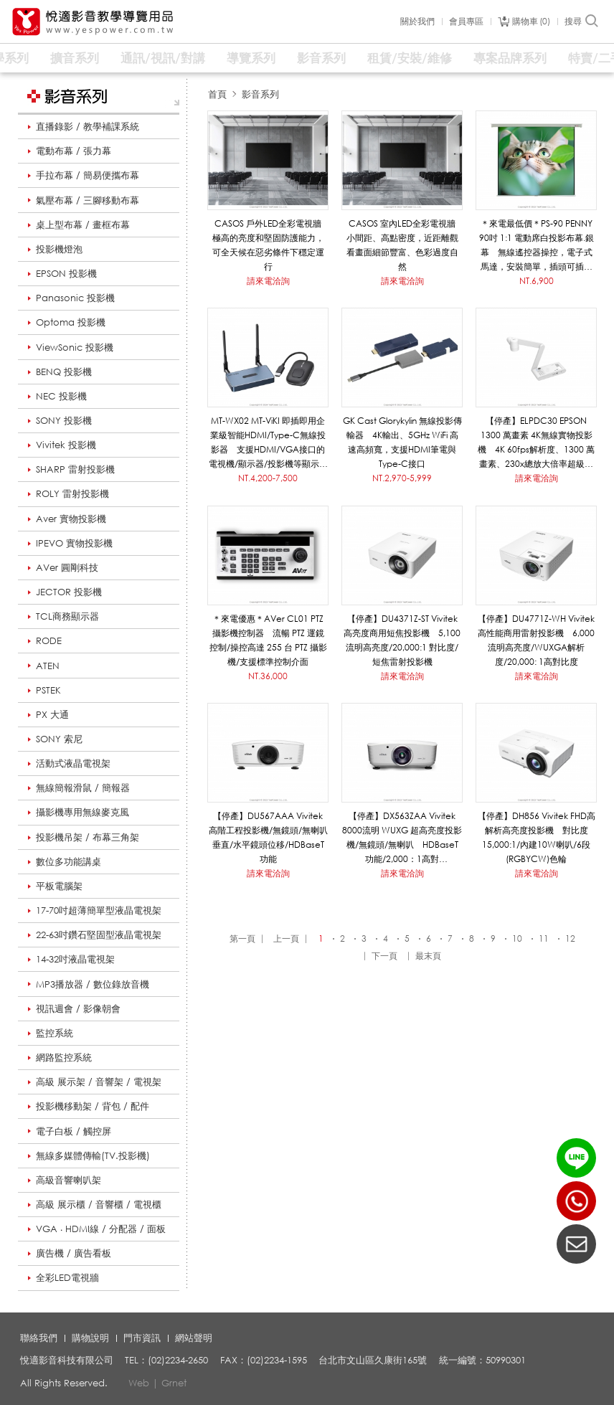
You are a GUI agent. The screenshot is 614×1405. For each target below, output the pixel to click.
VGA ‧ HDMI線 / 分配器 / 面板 (101, 1228)
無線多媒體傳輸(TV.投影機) (93, 1155)
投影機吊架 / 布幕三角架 (87, 837)
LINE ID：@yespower (576, 1158)
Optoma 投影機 (70, 322)
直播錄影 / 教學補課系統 (87, 126)
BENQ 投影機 (64, 371)
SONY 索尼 (59, 738)
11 (544, 938)
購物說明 (90, 1337)
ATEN (48, 665)
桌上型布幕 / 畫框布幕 (83, 224)
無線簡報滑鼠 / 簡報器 (83, 787)
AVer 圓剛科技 (67, 567)
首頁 (217, 94)
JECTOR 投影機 (69, 591)
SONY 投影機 (64, 420)
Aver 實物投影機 (71, 518)
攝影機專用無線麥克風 (82, 812)
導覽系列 (251, 57)
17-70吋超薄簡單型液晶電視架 (98, 910)
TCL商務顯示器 (67, 616)
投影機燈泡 (59, 249)
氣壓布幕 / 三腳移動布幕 (87, 200)
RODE (49, 640)
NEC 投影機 (61, 396)
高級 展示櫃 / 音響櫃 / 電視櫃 (98, 1204)
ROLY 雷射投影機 (72, 493)
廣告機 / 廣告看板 (73, 1253)
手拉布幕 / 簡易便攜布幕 (87, 175)
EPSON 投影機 (66, 273)
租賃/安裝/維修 (409, 57)
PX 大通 (52, 714)
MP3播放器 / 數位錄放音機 (92, 984)
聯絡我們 (38, 1337)
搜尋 (582, 21)
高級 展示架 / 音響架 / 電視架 (98, 1081)
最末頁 (428, 955)
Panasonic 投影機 (75, 297)
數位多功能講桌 (68, 861)
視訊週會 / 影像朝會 (78, 1008)
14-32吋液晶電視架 (75, 959)
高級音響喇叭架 (68, 1180)
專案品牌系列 (510, 57)
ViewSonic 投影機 (74, 347)
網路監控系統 (64, 1057)
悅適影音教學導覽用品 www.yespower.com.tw (93, 22)
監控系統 (54, 1033)
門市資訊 (142, 1337)
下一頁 (384, 955)
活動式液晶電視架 (73, 763)
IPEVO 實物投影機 (74, 543)
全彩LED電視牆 (67, 1277)
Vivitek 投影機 (66, 444)
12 (570, 938)
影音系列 (321, 57)
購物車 (531, 21)
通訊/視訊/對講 (163, 57)
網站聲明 (193, 1337)
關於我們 (417, 21)
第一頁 (242, 938)
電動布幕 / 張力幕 (73, 150)
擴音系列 (74, 57)
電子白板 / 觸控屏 (73, 1131)
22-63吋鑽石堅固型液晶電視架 (98, 934)
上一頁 (286, 938)
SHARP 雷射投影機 (75, 469)
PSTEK (48, 690)
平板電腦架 (59, 885)
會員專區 (466, 21)
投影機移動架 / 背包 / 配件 (92, 1106)
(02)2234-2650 (576, 1201)
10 (517, 938)
